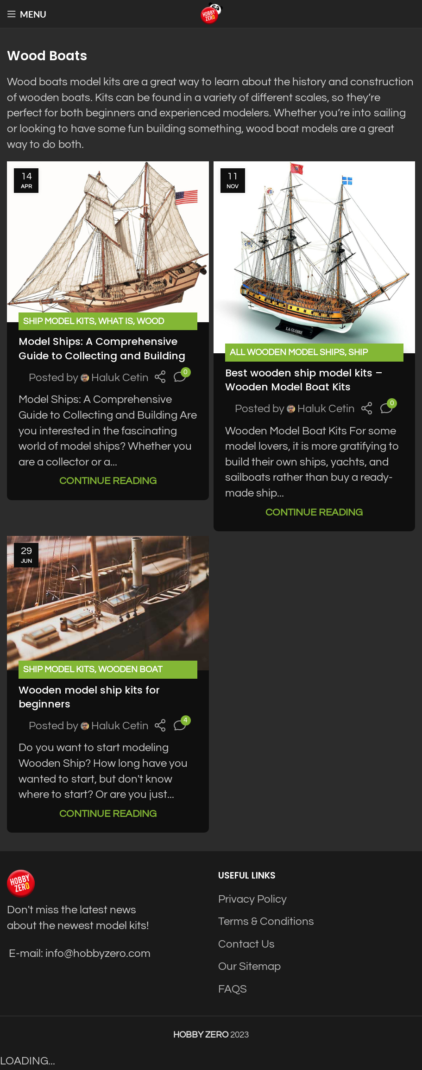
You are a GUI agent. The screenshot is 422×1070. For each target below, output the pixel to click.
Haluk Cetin (120, 377)
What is (115, 321)
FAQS (232, 989)
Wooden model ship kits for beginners (89, 697)
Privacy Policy (252, 899)
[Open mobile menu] (26, 14)
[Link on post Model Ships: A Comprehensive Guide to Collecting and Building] (108, 241)
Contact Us (246, 944)
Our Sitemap (249, 966)
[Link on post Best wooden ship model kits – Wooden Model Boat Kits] (315, 257)
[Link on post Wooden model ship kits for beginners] (108, 603)
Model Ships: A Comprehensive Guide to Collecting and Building (102, 348)
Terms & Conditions (266, 921)
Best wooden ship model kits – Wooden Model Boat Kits (304, 380)
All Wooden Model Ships (287, 352)
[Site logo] (211, 13)
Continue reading (108, 481)
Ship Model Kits (58, 321)
